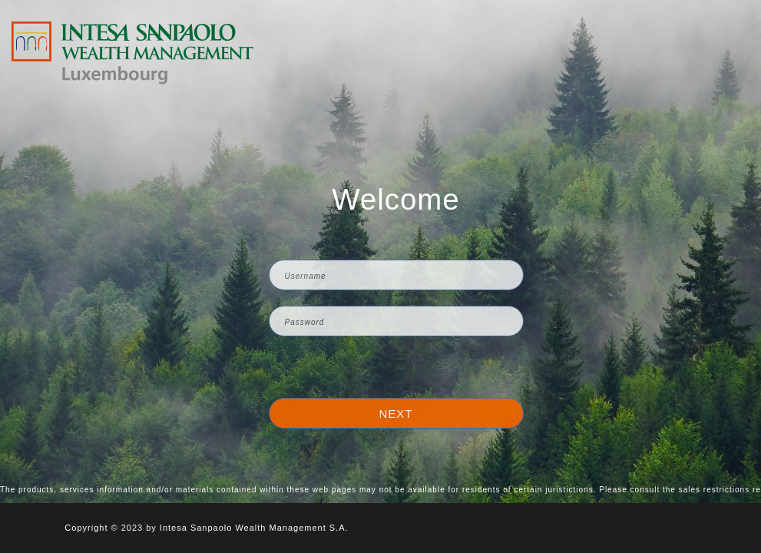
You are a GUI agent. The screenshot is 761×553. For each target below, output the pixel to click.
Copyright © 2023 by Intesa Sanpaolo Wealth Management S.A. (206, 527)
